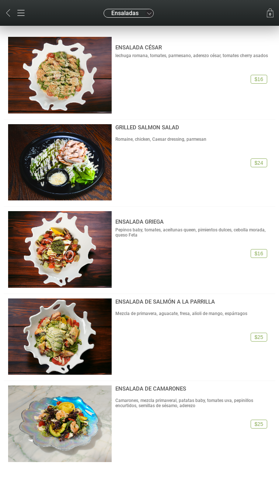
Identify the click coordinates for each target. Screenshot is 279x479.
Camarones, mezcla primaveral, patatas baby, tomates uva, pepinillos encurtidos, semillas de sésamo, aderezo (184, 403)
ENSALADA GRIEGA (139, 221)
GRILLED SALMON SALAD (147, 127)
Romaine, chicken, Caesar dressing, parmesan (160, 139)
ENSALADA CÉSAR (138, 47)
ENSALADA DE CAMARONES (150, 388)
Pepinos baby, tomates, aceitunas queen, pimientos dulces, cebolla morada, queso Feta (190, 232)
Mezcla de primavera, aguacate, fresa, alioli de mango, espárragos (181, 313)
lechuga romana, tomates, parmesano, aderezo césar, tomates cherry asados (191, 55)
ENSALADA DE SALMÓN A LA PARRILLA (165, 301)
